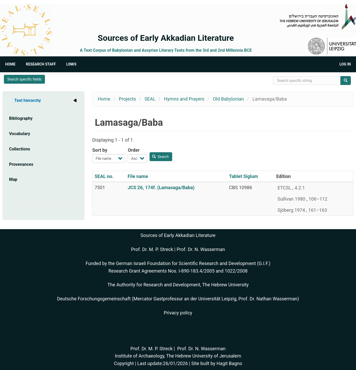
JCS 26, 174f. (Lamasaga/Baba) (160, 187)
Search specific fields (24, 79)
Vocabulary (19, 133)
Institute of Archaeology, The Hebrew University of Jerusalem (178, 356)
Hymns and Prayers (184, 99)
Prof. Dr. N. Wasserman (201, 249)
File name (137, 176)
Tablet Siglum (243, 176)
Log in (345, 64)
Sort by (99, 150)
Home (10, 64)
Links (71, 64)
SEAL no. (104, 176)
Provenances (21, 164)
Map (13, 179)
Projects (127, 99)
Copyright (124, 363)
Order (133, 150)
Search (160, 157)
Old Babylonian (228, 99)
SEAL (149, 99)
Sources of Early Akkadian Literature (166, 38)
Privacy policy (178, 312)
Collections (19, 149)
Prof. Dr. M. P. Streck (152, 249)
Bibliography (20, 118)
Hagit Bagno (229, 363)
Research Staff (41, 64)
